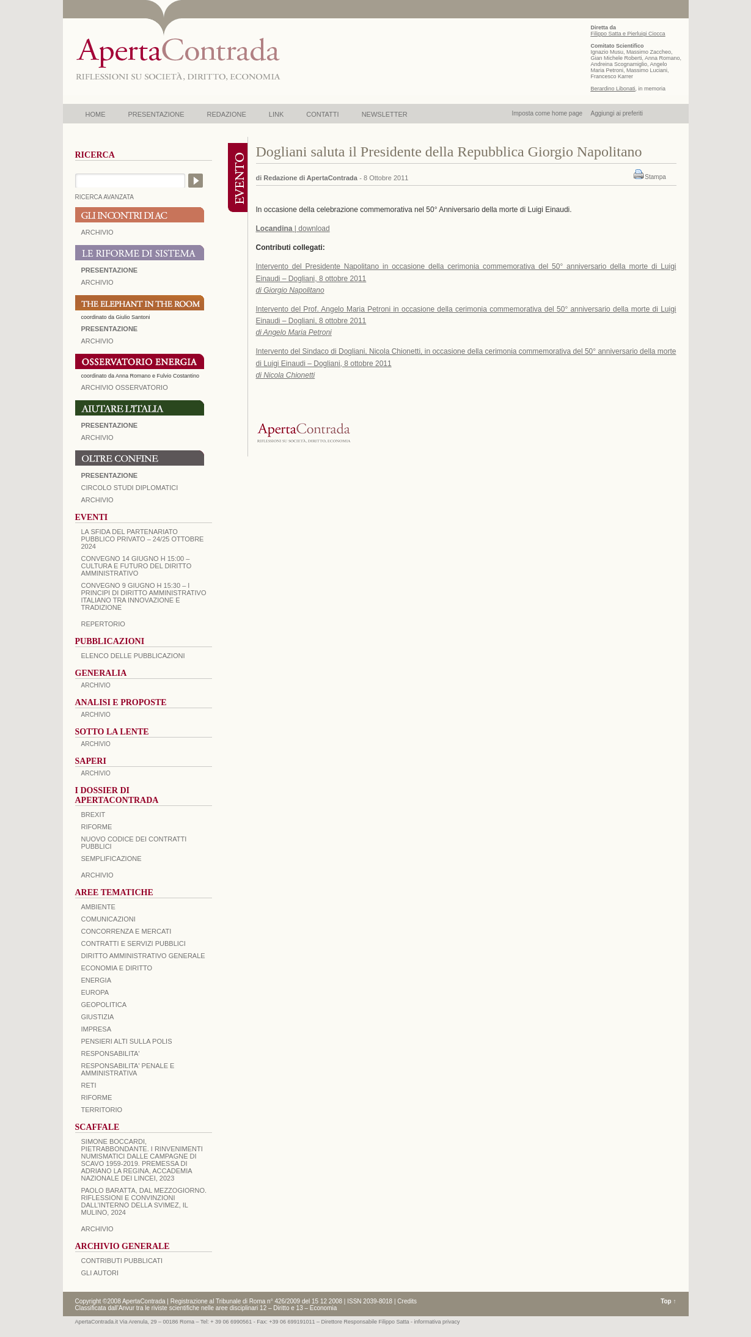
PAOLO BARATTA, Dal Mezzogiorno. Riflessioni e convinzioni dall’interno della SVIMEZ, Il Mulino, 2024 (144, 1201)
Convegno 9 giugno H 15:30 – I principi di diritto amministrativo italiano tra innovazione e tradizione (144, 596)
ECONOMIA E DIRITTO (117, 968)
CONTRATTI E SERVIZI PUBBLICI (133, 943)
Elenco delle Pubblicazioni (133, 655)
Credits (407, 1301)
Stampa (655, 177)
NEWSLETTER (385, 114)
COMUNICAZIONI (108, 919)
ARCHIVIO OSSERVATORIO (124, 387)
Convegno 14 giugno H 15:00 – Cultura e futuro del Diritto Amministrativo (136, 566)
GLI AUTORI (100, 1273)
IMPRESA (96, 1029)
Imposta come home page (547, 113)
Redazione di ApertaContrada (310, 177)
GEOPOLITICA (104, 1004)
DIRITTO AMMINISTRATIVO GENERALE (143, 955)
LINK (276, 114)
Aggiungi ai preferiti (616, 113)
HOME (96, 114)
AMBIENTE (98, 906)
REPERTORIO (103, 624)
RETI (89, 1085)
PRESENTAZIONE (156, 114)
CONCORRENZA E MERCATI (126, 931)
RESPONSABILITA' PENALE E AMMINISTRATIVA (128, 1069)
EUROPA (95, 992)
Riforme (96, 826)
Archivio (97, 437)
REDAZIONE (226, 114)
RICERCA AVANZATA (104, 197)
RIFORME (96, 1097)
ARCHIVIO (97, 232)
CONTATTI (322, 114)
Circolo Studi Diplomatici (129, 487)
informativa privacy (437, 1322)
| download (293, 228)
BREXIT (93, 814)
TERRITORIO (102, 1109)
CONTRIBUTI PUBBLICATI (122, 1260)
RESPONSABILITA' (110, 1053)
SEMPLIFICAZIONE (111, 858)
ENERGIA (96, 980)
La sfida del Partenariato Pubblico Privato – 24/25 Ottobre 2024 (142, 539)
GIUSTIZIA (97, 1016)
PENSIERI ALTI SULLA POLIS (126, 1041)
